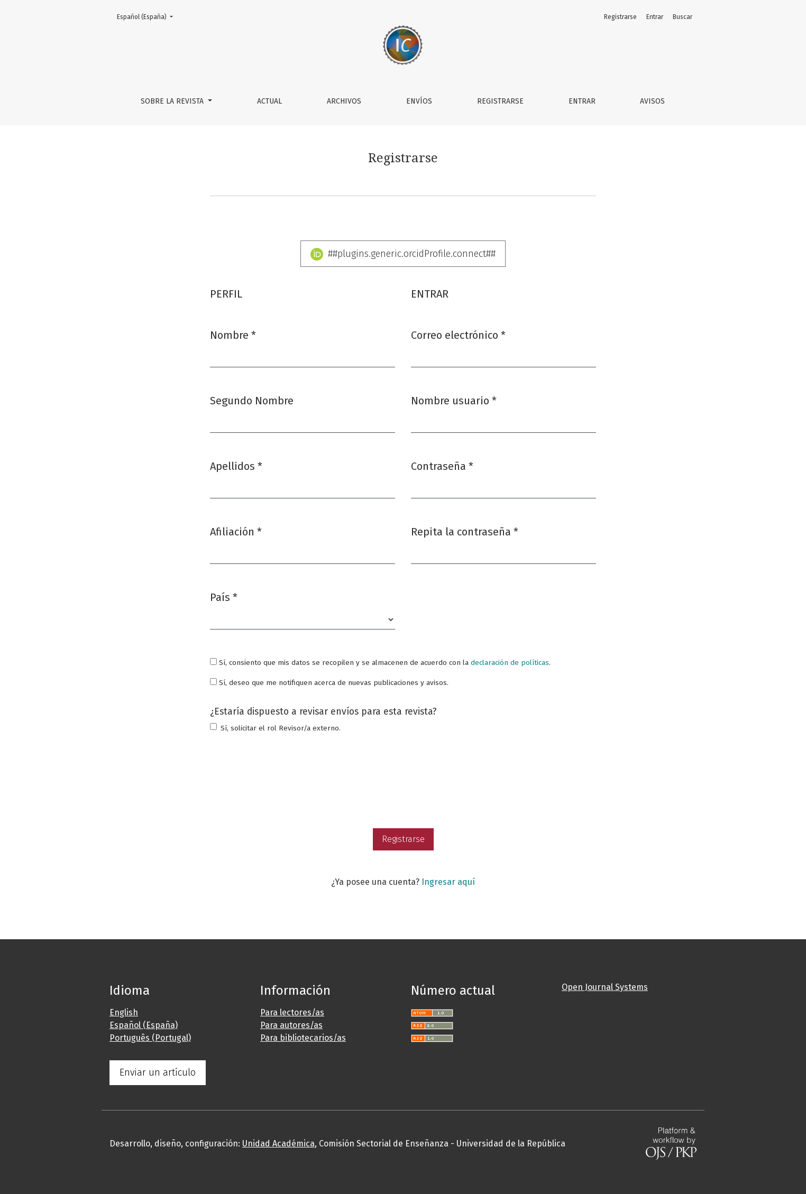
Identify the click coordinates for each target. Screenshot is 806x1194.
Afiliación (236, 531)
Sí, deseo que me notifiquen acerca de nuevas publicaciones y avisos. (329, 682)
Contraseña (442, 465)
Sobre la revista (173, 101)
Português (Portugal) (150, 1038)
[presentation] (290, 782)
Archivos (344, 101)
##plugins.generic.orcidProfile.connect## (403, 254)
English (123, 1012)
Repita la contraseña (464, 531)
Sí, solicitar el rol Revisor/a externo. (281, 728)
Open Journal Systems (605, 987)
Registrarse (500, 101)
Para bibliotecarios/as (303, 1038)
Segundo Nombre (252, 400)
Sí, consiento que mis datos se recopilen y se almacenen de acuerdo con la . (380, 662)
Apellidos (236, 465)
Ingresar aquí (448, 882)
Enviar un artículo (158, 1072)
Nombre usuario (454, 400)
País (223, 596)
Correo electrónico (458, 334)
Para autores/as (291, 1025)
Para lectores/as (292, 1012)
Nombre (233, 334)
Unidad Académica (278, 1144)
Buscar (682, 17)
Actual (269, 101)
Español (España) (148, 16)
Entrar (582, 101)
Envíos (419, 101)
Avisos (652, 101)
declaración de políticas (510, 662)
